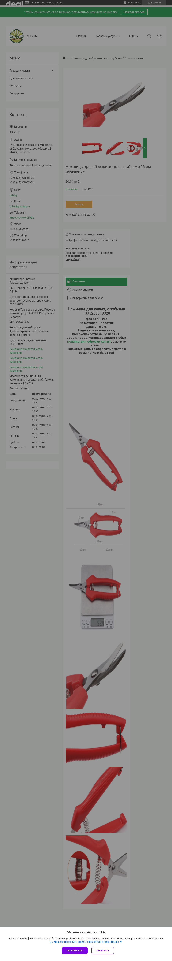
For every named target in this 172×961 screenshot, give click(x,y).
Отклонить (102, 950)
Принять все (75, 950)
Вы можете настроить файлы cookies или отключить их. (85, 941)
